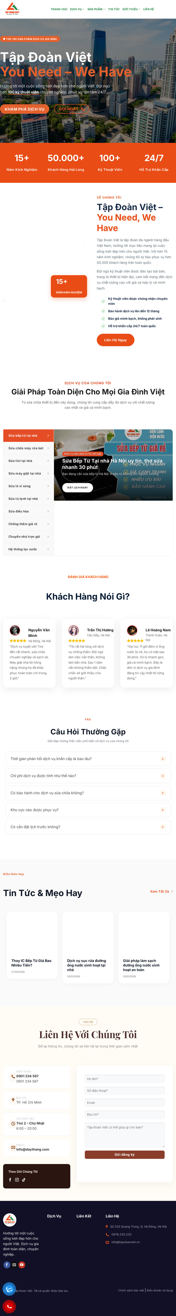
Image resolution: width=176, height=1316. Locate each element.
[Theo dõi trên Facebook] (10, 1180)
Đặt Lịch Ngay (77, 487)
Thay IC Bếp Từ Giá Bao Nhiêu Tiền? (31, 963)
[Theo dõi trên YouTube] (21, 1264)
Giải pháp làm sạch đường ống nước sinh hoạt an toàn (141, 965)
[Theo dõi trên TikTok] (24, 1180)
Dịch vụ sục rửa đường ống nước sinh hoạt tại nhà (86, 965)
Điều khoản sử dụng (160, 1290)
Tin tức (114, 9)
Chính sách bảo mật (131, 1290)
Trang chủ (59, 9)
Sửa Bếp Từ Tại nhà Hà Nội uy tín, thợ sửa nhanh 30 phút (112, 464)
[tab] (28, 435)
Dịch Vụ (77, 9)
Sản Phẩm (96, 9)
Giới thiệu (131, 9)
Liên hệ (148, 9)
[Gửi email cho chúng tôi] (14, 1264)
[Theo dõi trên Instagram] (17, 1180)
